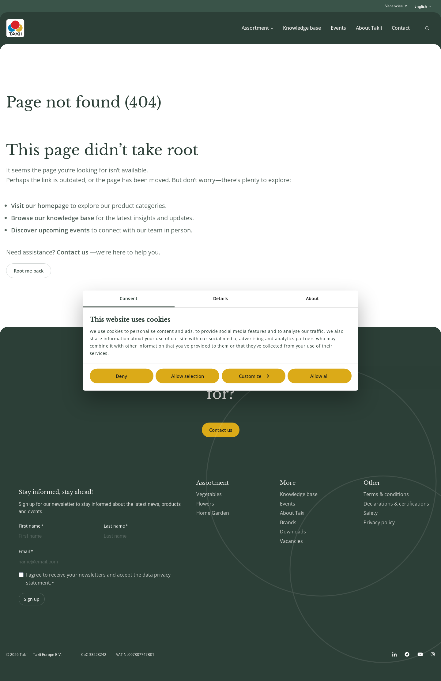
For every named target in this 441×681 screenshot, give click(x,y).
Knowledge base (302, 27)
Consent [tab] (129, 298)
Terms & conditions (386, 494)
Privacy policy (379, 522)
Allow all (319, 376)
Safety (371, 513)
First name (29, 526)
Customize (254, 376)
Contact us (220, 430)
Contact (401, 27)
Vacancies (291, 541)
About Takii (369, 27)
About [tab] (312, 298)
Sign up (32, 599)
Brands (288, 522)
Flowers (205, 503)
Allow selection (187, 376)
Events (338, 27)
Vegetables (209, 494)
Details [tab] (220, 298)
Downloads (293, 531)
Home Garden (212, 513)
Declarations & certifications (396, 503)
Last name (114, 526)
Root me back (28, 271)
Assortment (257, 27)
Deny (121, 376)
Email (24, 551)
